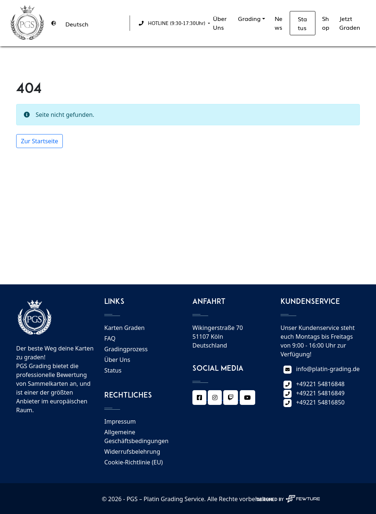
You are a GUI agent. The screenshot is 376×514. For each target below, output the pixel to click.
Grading (249, 18)
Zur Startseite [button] (39, 141)
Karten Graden (124, 328)
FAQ (109, 338)
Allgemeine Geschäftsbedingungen (136, 436)
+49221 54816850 (320, 402)
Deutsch (76, 23)
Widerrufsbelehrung (132, 451)
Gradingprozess (126, 349)
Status (302, 23)
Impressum (120, 421)
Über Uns (220, 23)
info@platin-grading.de (327, 369)
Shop (325, 23)
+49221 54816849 (320, 393)
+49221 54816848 (320, 384)
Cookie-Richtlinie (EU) (133, 462)
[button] (173, 22)
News (278, 23)
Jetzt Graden (349, 23)
